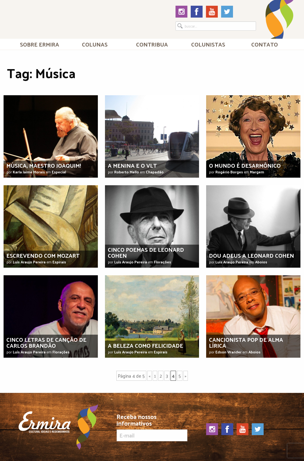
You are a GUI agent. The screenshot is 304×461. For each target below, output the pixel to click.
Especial (59, 171)
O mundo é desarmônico (245, 165)
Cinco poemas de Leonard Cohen (146, 252)
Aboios (261, 261)
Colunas (95, 44)
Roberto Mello (126, 171)
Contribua (152, 44)
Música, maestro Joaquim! (43, 165)
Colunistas (208, 44)
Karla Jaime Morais (29, 171)
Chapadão (155, 171)
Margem (257, 171)
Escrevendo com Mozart (43, 255)
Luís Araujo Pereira (29, 261)
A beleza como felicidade (145, 345)
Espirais (59, 261)
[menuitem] (39, 44)
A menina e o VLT (132, 165)
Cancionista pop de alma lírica (246, 342)
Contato (264, 44)
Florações (162, 261)
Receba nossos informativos (152, 427)
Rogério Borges (229, 171)
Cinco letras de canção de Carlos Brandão (46, 342)
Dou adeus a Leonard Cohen (251, 255)
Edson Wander (228, 351)
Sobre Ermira (39, 44)
